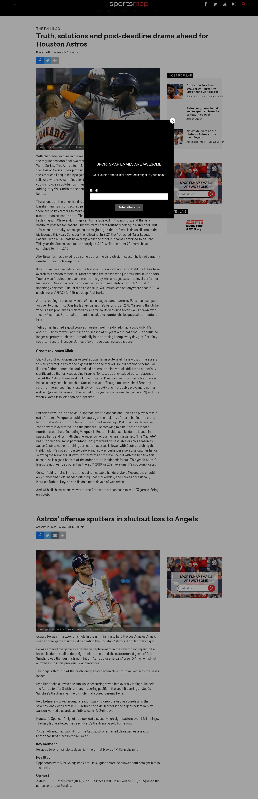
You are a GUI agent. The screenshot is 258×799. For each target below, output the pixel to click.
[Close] (172, 121)
